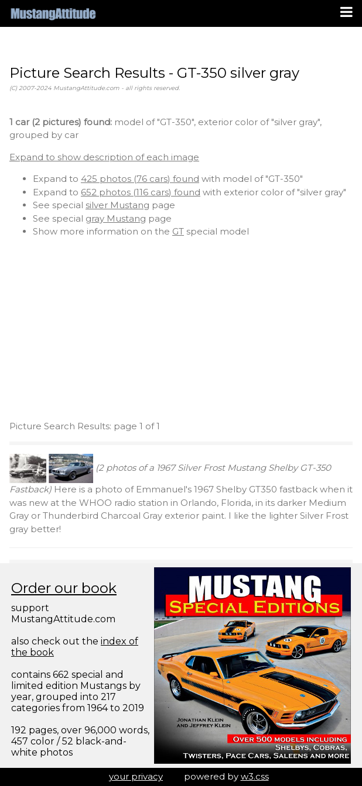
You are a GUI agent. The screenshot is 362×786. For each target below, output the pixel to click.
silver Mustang (117, 205)
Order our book (64, 588)
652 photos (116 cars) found (140, 192)
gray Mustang (116, 218)
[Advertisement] (181, 329)
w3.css (255, 776)
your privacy (136, 776)
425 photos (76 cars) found (140, 178)
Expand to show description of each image (104, 157)
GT (178, 231)
